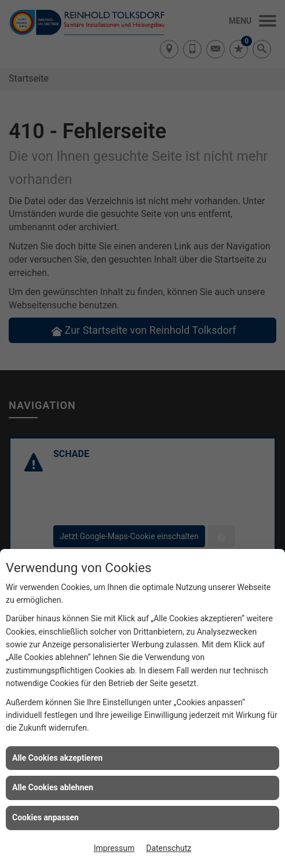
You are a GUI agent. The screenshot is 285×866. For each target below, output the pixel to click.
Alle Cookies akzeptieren (57, 757)
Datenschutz (168, 848)
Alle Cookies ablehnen (52, 787)
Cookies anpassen (45, 817)
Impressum (114, 848)
